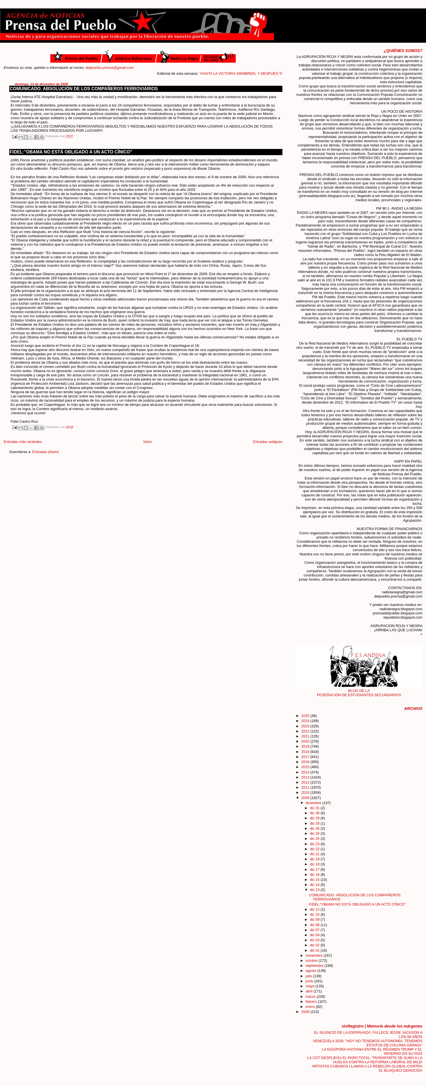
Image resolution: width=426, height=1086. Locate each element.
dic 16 (315, 874)
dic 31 (315, 808)
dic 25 (315, 833)
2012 (305, 782)
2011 (305, 787)
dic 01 (315, 950)
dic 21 (315, 854)
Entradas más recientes (23, 442)
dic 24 (315, 838)
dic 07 (315, 930)
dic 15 (315, 879)
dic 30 (315, 813)
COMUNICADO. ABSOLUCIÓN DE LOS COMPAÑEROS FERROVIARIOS (84, 88)
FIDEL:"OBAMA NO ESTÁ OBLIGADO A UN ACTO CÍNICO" (71, 152)
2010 (305, 792)
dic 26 (315, 828)
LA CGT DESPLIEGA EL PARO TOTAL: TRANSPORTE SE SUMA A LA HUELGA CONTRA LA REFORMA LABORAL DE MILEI (364, 1060)
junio (310, 981)
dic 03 (315, 940)
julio (309, 976)
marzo (311, 996)
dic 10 (315, 914)
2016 (305, 762)
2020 (305, 741)
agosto (312, 971)
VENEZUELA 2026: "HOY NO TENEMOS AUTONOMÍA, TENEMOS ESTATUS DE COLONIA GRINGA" (368, 1043)
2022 (305, 731)
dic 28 (315, 823)
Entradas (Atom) (45, 452)
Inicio (147, 442)
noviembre (315, 955)
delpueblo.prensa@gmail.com (110, 67)
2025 (305, 716)
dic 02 (315, 945)
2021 (305, 736)
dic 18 (315, 864)
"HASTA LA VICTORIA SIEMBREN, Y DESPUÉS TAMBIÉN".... (257, 73)
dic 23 (315, 844)
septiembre (315, 965)
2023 (305, 726)
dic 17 (315, 869)
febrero (312, 1001)
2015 (305, 767)
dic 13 (315, 890)
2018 (305, 752)
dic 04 (315, 935)
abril (310, 991)
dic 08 (315, 925)
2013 (305, 777)
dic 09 (315, 919)
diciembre (314, 803)
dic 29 (315, 818)
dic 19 (315, 859)
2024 (305, 721)
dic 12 (315, 909)
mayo (311, 986)
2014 (305, 772)
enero (311, 1006)
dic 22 (315, 849)
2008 (305, 1012)
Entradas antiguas (267, 442)
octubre (312, 960)
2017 (305, 757)
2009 (305, 798)
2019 (305, 746)
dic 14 (315, 885)
